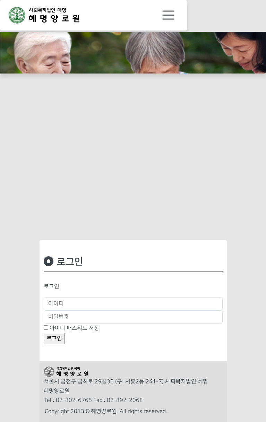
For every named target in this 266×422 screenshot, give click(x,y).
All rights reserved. (143, 411)
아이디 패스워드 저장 (74, 328)
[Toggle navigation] (168, 15)
